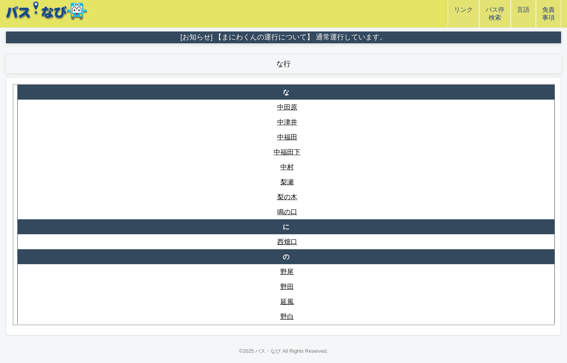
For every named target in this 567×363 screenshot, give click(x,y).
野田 (287, 287)
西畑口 (287, 242)
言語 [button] (523, 13)
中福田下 (287, 152)
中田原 (287, 107)
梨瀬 (287, 182)
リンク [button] (463, 13)
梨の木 (287, 197)
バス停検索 (494, 13)
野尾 (287, 272)
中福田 (287, 137)
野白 (287, 316)
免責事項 (548, 13)
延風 (287, 302)
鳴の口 (287, 212)
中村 (287, 167)
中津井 (287, 122)
